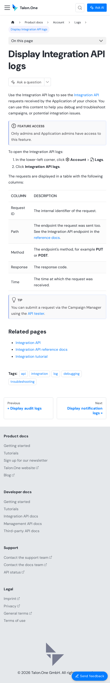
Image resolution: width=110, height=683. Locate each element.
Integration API (86, 94)
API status (14, 572)
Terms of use (14, 620)
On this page (22, 40)
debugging (72, 374)
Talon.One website (21, 467)
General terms (18, 613)
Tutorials (11, 453)
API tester (36, 313)
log (55, 374)
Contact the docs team (25, 564)
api (23, 374)
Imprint (12, 598)
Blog (9, 475)
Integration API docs (21, 516)
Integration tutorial (32, 356)
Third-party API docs (21, 530)
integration (39, 374)
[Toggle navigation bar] (7, 7)
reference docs (47, 237)
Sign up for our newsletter (26, 460)
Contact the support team (28, 557)
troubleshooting (23, 381)
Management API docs (23, 523)
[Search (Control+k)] (79, 7)
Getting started (17, 445)
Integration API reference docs (41, 349)
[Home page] (12, 22)
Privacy (12, 606)
